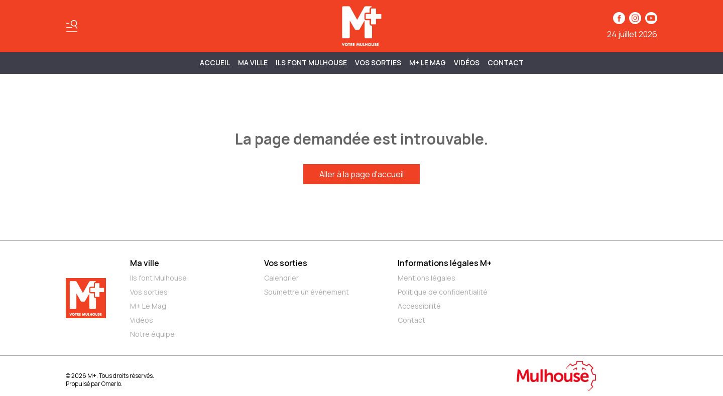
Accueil (215, 62)
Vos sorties (378, 62)
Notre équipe (152, 334)
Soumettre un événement (306, 292)
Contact (506, 62)
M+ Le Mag (427, 62)
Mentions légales (426, 278)
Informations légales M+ (445, 263)
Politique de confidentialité (443, 292)
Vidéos (466, 62)
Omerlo (111, 383)
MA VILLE (253, 62)
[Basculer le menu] (72, 26)
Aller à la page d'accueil (361, 174)
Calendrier (281, 278)
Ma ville (144, 263)
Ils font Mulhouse (158, 278)
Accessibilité (419, 306)
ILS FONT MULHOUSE (311, 62)
